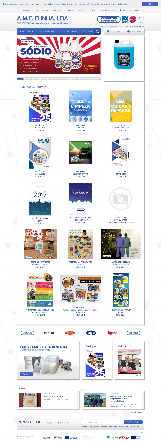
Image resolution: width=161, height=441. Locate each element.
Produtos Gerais (47, 31)
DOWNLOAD (40, 130)
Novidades (87, 31)
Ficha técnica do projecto (25, 437)
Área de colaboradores (129, 10)
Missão (45, 10)
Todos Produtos (27, 31)
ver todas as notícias (137, 412)
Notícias (80, 10)
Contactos (92, 10)
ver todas (138, 375)
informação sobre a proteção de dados (98, 426)
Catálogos (69, 10)
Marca (35, 10)
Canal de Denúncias (107, 10)
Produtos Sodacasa (69, 31)
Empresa (25, 10)
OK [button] (150, 4)
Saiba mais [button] (122, 4)
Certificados (56, 10)
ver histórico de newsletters (135, 433)
